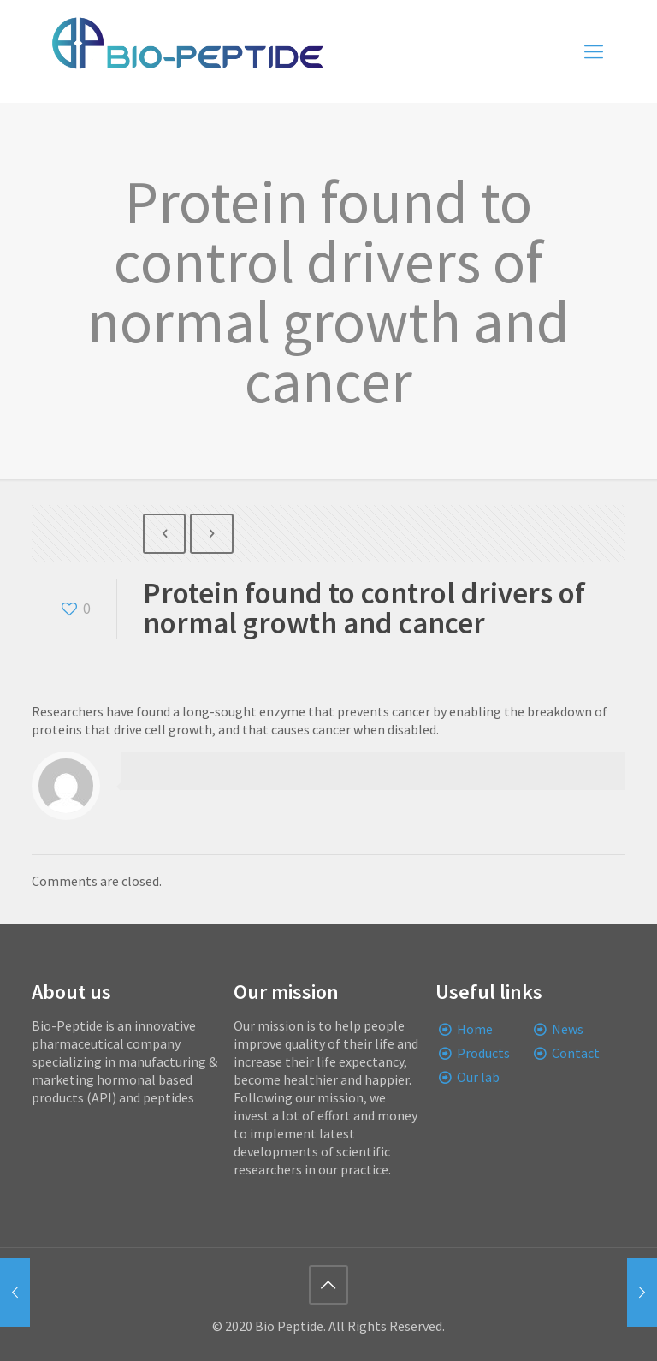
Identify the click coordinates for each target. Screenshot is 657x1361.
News (567, 1028)
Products (483, 1052)
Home (475, 1028)
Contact (576, 1052)
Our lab (478, 1076)
